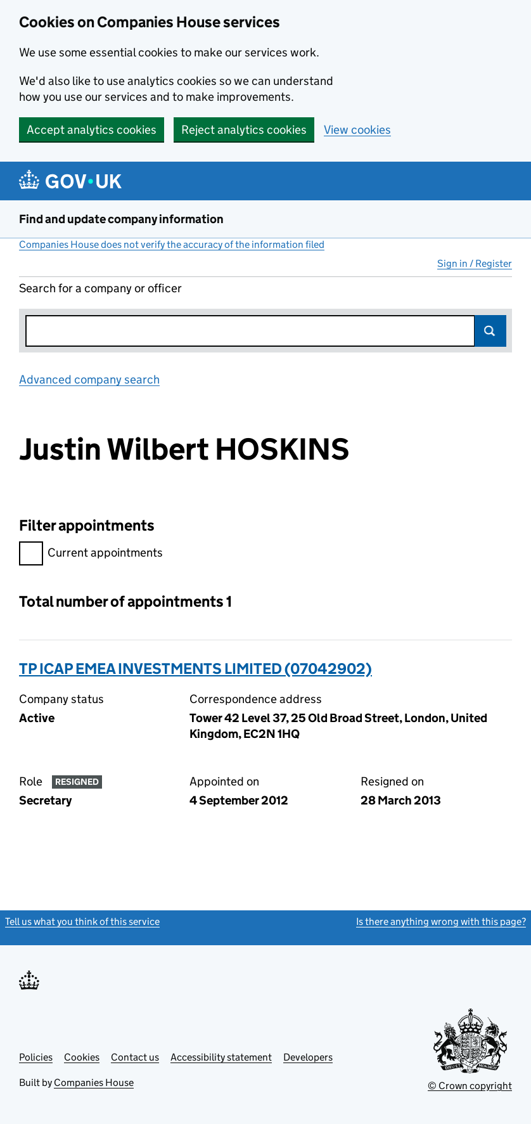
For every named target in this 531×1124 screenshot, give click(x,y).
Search (490, 331)
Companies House (94, 1082)
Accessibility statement (221, 1057)
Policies (36, 1057)
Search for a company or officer (100, 288)
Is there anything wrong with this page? (441, 921)
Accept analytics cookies (92, 129)
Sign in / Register (474, 263)
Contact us (135, 1057)
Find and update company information (121, 219)
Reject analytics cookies (244, 129)
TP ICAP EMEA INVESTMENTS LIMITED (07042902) (195, 668)
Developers (308, 1057)
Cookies (81, 1057)
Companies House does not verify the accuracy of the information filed (171, 244)
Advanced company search (89, 379)
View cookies (357, 130)
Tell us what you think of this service (82, 921)
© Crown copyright (470, 1086)
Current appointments (91, 554)
